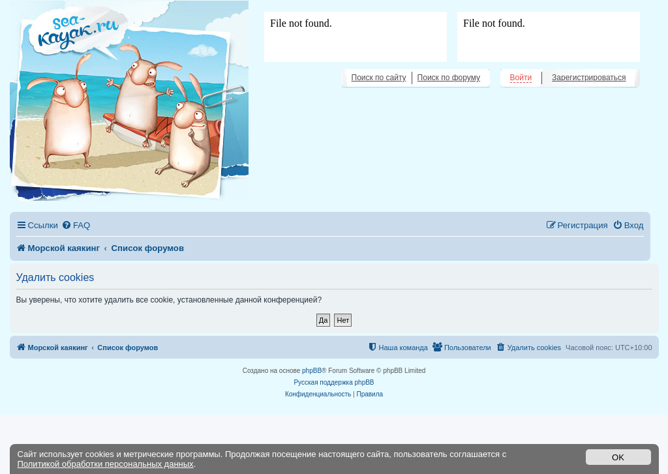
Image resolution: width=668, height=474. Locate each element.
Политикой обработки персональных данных (106, 464)
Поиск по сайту (379, 77)
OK (618, 457)
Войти (521, 77)
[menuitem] (75, 225)
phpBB (312, 370)
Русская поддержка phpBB (334, 382)
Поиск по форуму (449, 77)
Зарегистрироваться (589, 77)
